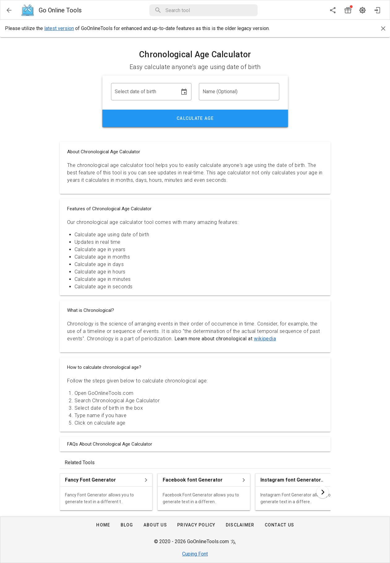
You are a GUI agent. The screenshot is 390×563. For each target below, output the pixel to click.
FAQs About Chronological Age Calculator (109, 444)
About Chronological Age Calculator (103, 152)
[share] (332, 10)
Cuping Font (195, 554)
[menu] (9, 10)
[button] (209, 10)
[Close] (383, 28)
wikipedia (265, 339)
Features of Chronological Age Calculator (109, 209)
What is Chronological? (90, 310)
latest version (59, 28)
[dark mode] (362, 10)
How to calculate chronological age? (104, 367)
